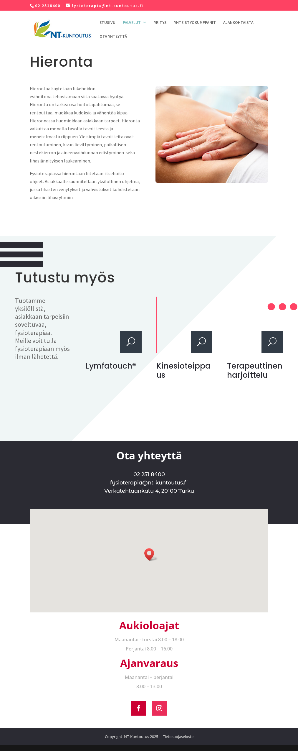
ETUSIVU (107, 22)
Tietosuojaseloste (178, 736)
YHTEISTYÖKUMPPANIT (195, 22)
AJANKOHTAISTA (238, 22)
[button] (151, 554)
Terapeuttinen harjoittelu (254, 370)
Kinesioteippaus (183, 370)
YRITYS (160, 22)
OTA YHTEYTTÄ (113, 36)
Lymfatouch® (111, 366)
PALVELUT (132, 22)
